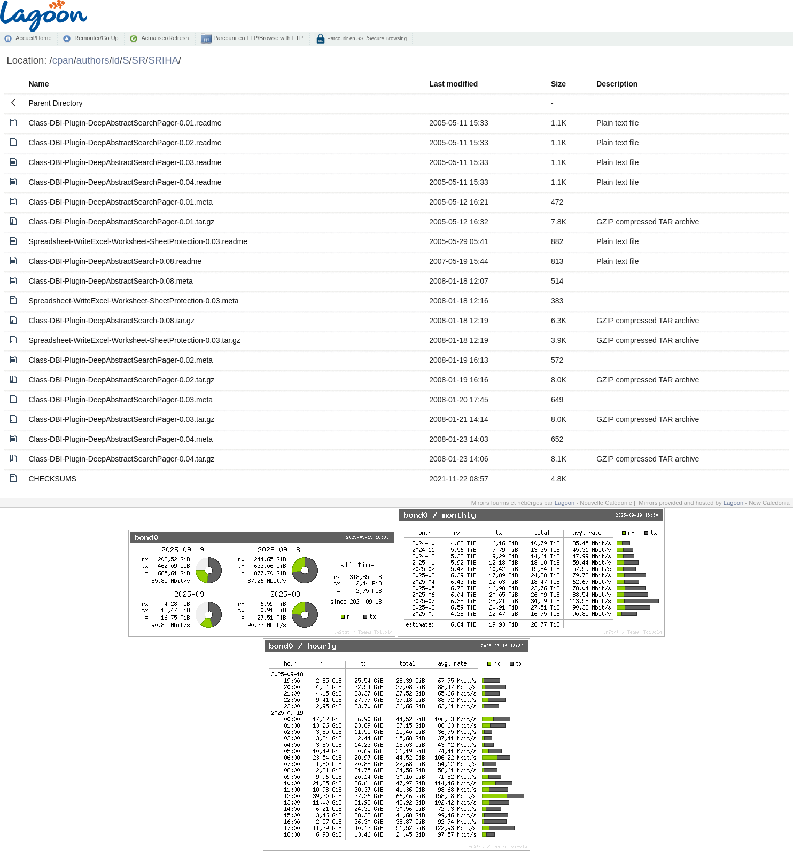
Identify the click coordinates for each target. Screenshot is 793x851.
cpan (63, 60)
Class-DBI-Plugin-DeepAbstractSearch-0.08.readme (114, 261)
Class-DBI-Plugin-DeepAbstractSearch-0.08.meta (110, 281)
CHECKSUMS (52, 478)
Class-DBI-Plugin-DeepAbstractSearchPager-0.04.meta (120, 439)
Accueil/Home (33, 38)
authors (93, 60)
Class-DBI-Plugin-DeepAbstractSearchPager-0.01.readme (124, 123)
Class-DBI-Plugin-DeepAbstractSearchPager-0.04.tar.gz (121, 459)
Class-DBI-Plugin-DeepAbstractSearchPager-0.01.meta (120, 202)
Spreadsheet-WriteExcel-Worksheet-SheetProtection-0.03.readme (137, 241)
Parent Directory (55, 103)
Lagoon (565, 502)
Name (38, 84)
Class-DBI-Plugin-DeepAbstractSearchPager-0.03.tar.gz (121, 419)
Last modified (453, 84)
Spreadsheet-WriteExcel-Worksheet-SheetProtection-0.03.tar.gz (134, 340)
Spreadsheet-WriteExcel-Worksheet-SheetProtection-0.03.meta (133, 300)
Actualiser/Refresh (165, 38)
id (116, 60)
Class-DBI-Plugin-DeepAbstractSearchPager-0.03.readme (124, 162)
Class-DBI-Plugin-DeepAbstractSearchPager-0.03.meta (120, 399)
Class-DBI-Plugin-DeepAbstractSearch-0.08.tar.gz (111, 320)
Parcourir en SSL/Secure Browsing (366, 38)
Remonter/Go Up (96, 38)
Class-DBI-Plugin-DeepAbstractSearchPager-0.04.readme (124, 182)
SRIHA (163, 60)
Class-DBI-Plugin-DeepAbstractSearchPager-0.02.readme (124, 142)
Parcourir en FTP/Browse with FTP (257, 38)
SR (139, 60)
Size (558, 84)
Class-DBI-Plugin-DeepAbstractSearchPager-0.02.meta (120, 360)
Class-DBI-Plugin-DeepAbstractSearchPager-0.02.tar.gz (121, 380)
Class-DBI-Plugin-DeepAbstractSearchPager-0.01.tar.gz (121, 221)
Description (616, 84)
